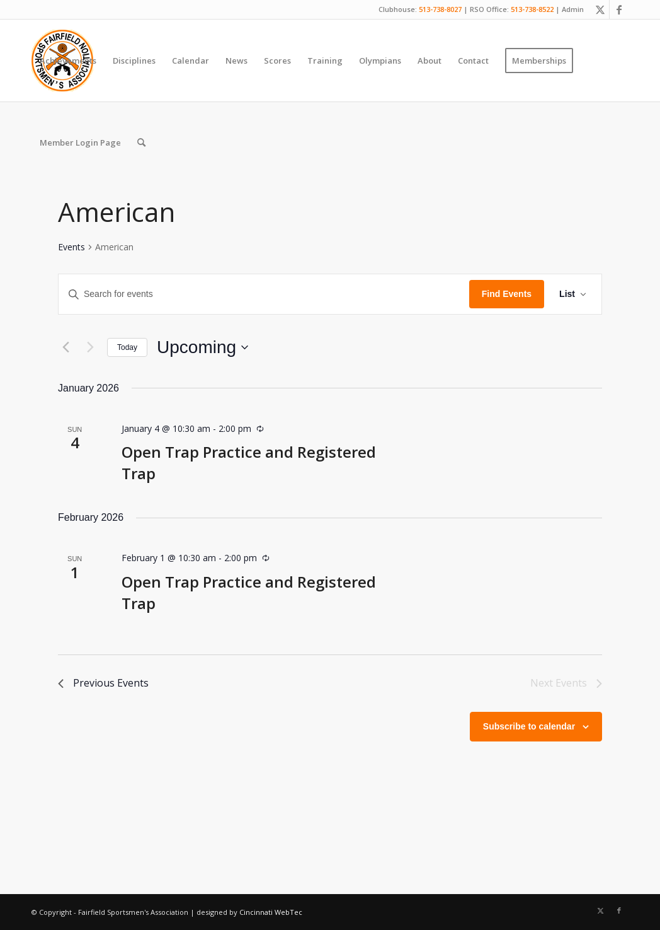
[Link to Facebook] (619, 9)
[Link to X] (600, 9)
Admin (573, 9)
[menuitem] (68, 61)
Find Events (507, 294)
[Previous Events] (65, 347)
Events (71, 247)
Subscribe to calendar (529, 726)
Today (127, 347)
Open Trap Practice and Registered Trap (249, 592)
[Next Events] (90, 347)
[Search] (141, 142)
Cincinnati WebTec (270, 912)
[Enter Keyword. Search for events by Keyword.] (264, 294)
